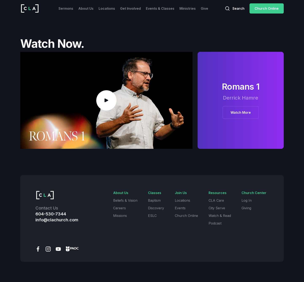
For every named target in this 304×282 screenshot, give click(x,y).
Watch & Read (220, 216)
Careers (119, 208)
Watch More (241, 112)
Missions (120, 216)
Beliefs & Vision (125, 200)
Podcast (215, 223)
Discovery (156, 208)
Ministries (187, 8)
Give (204, 8)
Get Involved (130, 8)
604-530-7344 (50, 213)
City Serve (217, 208)
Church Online (267, 8)
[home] (29, 8)
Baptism (154, 200)
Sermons (65, 8)
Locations (107, 8)
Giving (246, 208)
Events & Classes (160, 8)
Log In (247, 200)
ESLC (152, 216)
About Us (86, 8)
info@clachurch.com (56, 219)
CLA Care (216, 200)
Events (180, 208)
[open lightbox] (106, 100)
